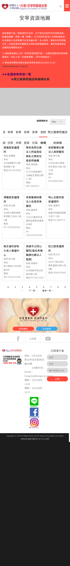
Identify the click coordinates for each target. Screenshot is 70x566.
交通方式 (38, 367)
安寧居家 (27, 137)
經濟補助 (23, 328)
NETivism (42, 439)
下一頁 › (32, 290)
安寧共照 (18, 137)
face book (20, 339)
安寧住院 (10, 137)
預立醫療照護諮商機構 (58, 137)
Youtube (50, 339)
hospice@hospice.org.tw (15, 66)
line (35, 339)
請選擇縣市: (42, 120)
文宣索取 (46, 328)
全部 (4, 137)
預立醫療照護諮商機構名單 (31, 79)
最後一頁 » (47, 290)
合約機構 (43, 137)
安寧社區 (35, 137)
